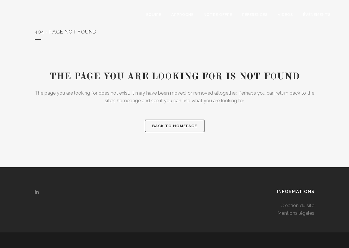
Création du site (297, 205)
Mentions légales (295, 213)
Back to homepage (174, 126)
